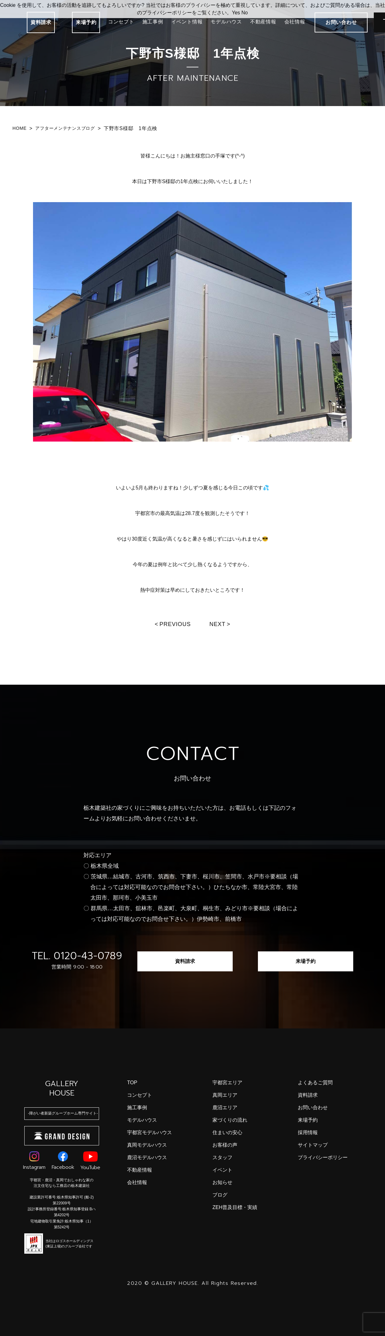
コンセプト (121, 21)
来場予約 (86, 22)
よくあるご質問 (315, 1082)
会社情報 (294, 21)
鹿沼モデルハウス (147, 1157)
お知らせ (222, 1182)
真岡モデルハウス (147, 1145)
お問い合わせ (313, 1107)
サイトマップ (313, 1145)
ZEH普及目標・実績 (234, 1207)
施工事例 (152, 21)
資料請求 (41, 22)
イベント (222, 1170)
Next (217, 624)
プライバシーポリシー (323, 1157)
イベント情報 (187, 21)
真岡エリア (224, 1095)
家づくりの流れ (229, 1120)
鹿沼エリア (224, 1107)
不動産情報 (263, 21)
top (132, 1082)
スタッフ (222, 1157)
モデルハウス (226, 21)
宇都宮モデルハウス (149, 1132)
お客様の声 (224, 1145)
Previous (175, 624)
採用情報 (308, 1132)
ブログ (219, 1195)
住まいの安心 (227, 1132)
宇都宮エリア (227, 1082)
